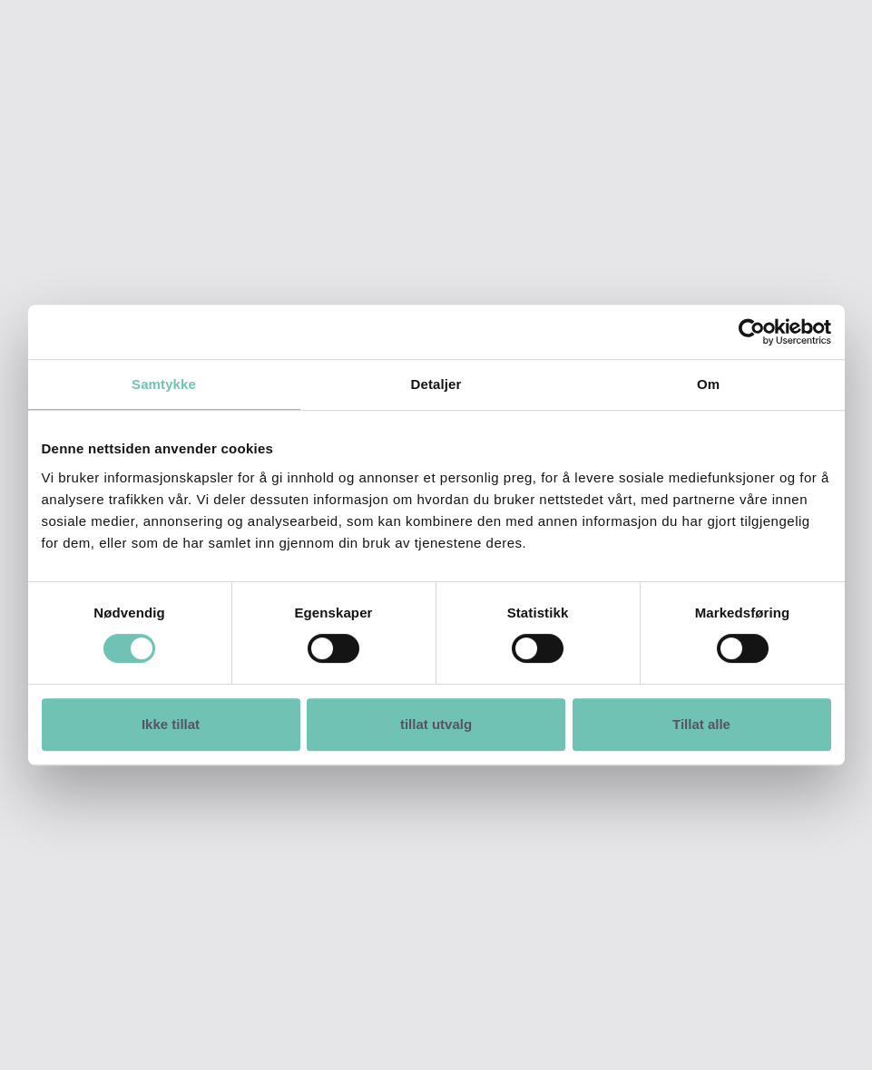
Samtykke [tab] (164, 384)
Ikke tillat (171, 724)
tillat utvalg (436, 724)
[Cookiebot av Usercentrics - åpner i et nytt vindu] (751, 331)
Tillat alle (701, 724)
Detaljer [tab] (436, 384)
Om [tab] (708, 384)
